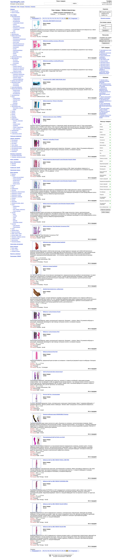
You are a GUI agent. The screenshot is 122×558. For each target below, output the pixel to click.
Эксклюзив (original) (17, 222)
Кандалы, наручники (18, 120)
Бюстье (13, 185)
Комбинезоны (15, 188)
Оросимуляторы (15, 95)
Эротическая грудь (16, 106)
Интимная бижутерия (17, 155)
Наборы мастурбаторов (17, 80)
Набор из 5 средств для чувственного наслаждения (104, 112)
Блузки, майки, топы (16, 235)
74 (52, 18)
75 (55, 18)
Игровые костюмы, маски (18, 203)
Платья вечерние (17, 178)
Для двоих (14, 143)
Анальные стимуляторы (18, 74)
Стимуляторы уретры (17, 133)
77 (59, 18)
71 (45, 18)
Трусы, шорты (15, 249)
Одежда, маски (16, 124)
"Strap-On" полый (17, 71)
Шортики (15, 220)
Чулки (13, 228)
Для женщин (16, 61)
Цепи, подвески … (17, 128)
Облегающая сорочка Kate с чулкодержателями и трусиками (105, 85)
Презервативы (15, 130)
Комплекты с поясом (17, 193)
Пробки (13, 111)
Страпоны (14, 64)
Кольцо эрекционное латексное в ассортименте (104, 57)
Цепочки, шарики (17, 77)
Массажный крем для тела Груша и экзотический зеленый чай (105, 93)
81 (69, 18)
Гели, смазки (15, 145)
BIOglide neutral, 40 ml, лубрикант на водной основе (105, 116)
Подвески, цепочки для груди (19, 157)
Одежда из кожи (15, 238)
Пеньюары (14, 201)
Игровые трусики (16, 251)
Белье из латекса (16, 232)
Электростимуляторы (17, 56)
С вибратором (16, 19)
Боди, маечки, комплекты (19, 209)
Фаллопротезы (15, 34)
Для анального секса (17, 72)
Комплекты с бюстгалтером (18, 191)
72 (48, 18)
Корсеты (14, 174)
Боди (13, 187)
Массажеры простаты (18, 75)
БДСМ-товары (15, 119)
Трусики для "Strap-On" (18, 69)
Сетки (13, 204)
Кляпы (14, 122)
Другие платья (16, 183)
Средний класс (16, 99)
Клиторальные (16, 40)
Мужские (14, 165)
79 (64, 18)
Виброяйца (15, 51)
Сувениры (14, 117)
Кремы (14, 109)
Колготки (14, 223)
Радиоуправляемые (17, 50)
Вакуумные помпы (16, 82)
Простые (15, 101)
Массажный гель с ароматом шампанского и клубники (105, 101)
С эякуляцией (16, 29)
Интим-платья (16, 180)
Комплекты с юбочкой (17, 196)
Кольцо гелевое (104, 61)
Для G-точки (16, 42)
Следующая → (75, 18)
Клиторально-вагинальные (19, 39)
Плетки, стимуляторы (18, 127)
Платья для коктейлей (18, 177)
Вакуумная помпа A (105, 62)
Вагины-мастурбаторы (17, 88)
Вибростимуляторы (16, 35)
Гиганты (15, 24)
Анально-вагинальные (18, 45)
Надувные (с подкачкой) (18, 27)
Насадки (14, 116)
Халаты (13, 199)
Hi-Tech (15, 48)
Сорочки (14, 198)
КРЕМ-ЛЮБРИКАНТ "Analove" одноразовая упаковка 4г (104, 68)
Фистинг (14, 32)
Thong (14, 217)
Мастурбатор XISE (104, 59)
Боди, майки (15, 248)
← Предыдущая (35, 18)
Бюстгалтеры (15, 240)
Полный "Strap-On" (17, 66)
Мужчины (15, 103)
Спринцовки (14, 104)
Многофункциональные (18, 43)
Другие (14, 53)
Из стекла (15, 59)
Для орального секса (17, 148)
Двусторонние (16, 26)
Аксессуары (14, 132)
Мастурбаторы (15, 58)
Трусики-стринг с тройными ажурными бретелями (104, 81)
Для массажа (15, 149)
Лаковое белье (15, 230)
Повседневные (16, 227)
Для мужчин (16, 63)
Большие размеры (16, 241)
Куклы (13, 96)
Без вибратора (16, 21)
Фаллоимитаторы (16, 16)
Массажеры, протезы (18, 107)
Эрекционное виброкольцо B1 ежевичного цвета (103, 89)
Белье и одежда (15, 12)
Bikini (14, 219)
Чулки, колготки (16, 211)
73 (50, 18)
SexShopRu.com (17, 2)
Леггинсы (14, 190)
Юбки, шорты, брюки (17, 233)
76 (57, 18)
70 (43, 18)
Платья (13, 175)
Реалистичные (16, 18)
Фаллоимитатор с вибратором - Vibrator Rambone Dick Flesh (104, 72)
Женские (14, 163)
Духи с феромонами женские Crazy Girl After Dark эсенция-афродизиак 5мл (105, 105)
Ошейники (15, 125)
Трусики (13, 212)
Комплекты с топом (16, 195)
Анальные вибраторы (18, 79)
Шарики (13, 112)
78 (62, 18)
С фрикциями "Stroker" (18, 22)
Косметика (14, 151)
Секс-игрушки (15, 10)
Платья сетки (16, 182)
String (14, 214)
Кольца (13, 114)
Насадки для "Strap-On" (18, 67)
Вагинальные (16, 37)
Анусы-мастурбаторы (17, 87)
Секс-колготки (16, 225)
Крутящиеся (16, 47)
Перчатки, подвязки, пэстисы (18, 236)
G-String (15, 215)
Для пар (15, 55)
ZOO (14, 31)
